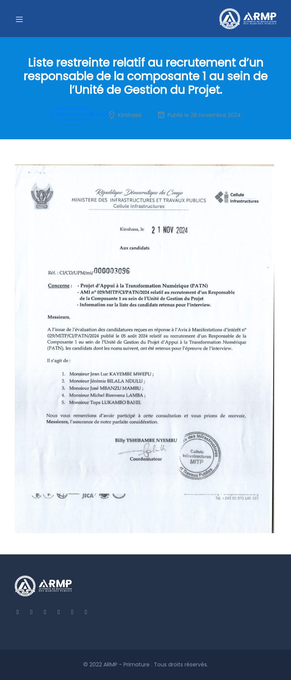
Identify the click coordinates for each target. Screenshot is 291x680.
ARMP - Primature (127, 664)
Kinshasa (129, 115)
